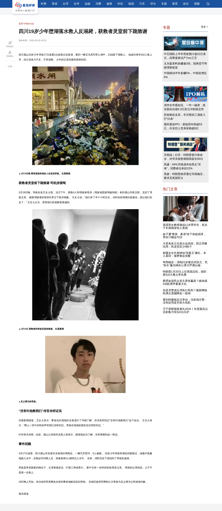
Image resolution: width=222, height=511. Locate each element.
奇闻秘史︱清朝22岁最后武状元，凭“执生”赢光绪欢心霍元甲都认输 (185, 264)
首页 (21, 23)
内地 (26, 23)
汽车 (142, 3)
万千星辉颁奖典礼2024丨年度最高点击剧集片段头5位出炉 (185, 310)
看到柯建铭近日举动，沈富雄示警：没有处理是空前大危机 (185, 301)
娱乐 (186, 3)
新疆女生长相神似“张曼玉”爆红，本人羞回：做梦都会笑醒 (184, 254)
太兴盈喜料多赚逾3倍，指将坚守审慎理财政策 (185, 65)
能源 (131, 3)
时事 (43, 3)
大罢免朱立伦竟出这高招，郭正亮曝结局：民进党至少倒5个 (185, 245)
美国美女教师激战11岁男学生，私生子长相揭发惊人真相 (185, 226)
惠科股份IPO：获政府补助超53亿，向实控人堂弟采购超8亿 (183, 126)
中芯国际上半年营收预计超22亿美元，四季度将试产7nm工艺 (185, 56)
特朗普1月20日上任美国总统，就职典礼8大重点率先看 (184, 273)
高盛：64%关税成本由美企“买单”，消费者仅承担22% (182, 166)
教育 (175, 3)
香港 (54, 3)
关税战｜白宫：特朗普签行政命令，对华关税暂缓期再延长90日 (183, 156)
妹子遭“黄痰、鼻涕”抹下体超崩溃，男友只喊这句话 (184, 236)
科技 (120, 3)
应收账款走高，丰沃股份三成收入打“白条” (185, 116)
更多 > (204, 26)
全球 (76, 3)
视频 (197, 3)
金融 (87, 3)
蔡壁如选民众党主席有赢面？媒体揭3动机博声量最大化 (185, 282)
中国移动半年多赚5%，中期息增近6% (185, 75)
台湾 (65, 3)
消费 (98, 3)
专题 (164, 3)
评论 (153, 3)
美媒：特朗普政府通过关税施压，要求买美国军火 (185, 176)
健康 (109, 3)
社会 (32, 23)
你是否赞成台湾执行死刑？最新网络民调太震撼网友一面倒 (185, 292)
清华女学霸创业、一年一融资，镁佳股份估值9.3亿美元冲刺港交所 (185, 107)
